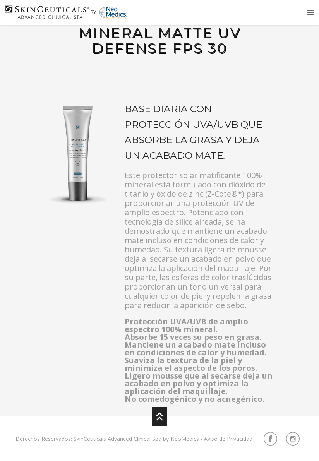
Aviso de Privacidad (228, 438)
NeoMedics (184, 438)
